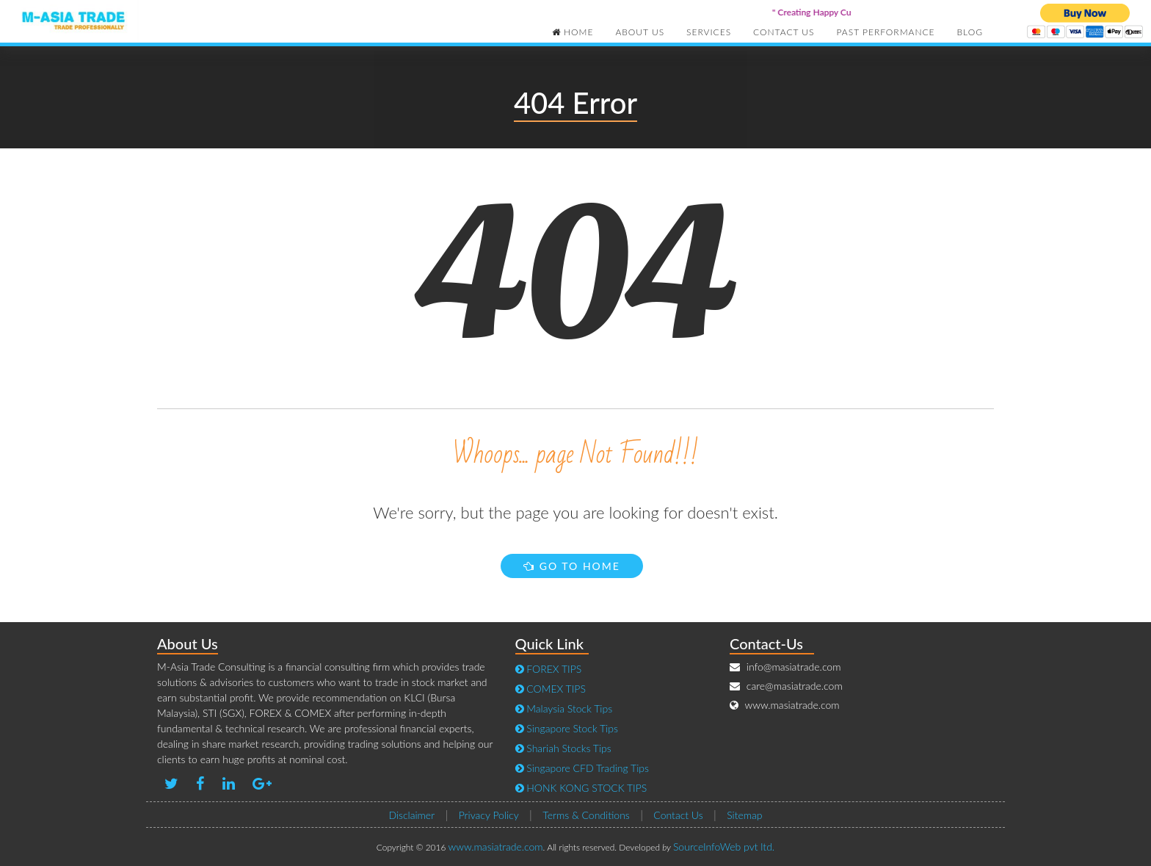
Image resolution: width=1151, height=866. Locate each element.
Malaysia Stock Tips (564, 708)
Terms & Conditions (586, 815)
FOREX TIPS (548, 669)
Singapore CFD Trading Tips (582, 768)
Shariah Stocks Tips (563, 748)
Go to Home (571, 566)
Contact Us (783, 31)
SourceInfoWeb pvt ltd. (723, 846)
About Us (639, 31)
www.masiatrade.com (496, 846)
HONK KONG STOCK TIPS (581, 788)
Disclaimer (411, 815)
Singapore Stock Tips (566, 728)
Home (573, 31)
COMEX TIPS (550, 688)
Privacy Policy (489, 815)
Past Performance (886, 31)
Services (708, 31)
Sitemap (744, 815)
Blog (970, 31)
